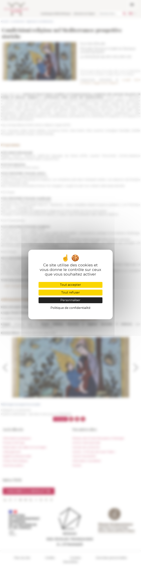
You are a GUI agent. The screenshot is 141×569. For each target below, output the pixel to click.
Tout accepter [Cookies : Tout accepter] (70, 285)
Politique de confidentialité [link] (70, 308)
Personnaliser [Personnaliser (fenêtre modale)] (70, 300)
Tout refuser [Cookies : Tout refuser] (70, 292)
